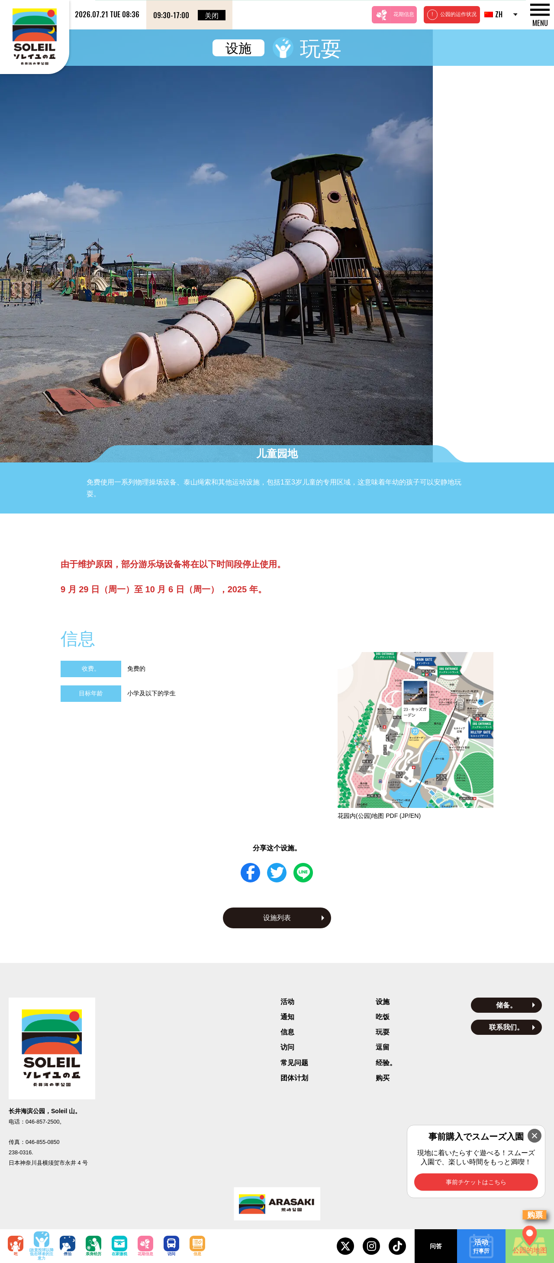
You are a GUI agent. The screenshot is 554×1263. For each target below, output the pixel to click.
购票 (535, 1215)
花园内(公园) (379, 729)
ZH (493, 14)
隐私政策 (277, 1157)
